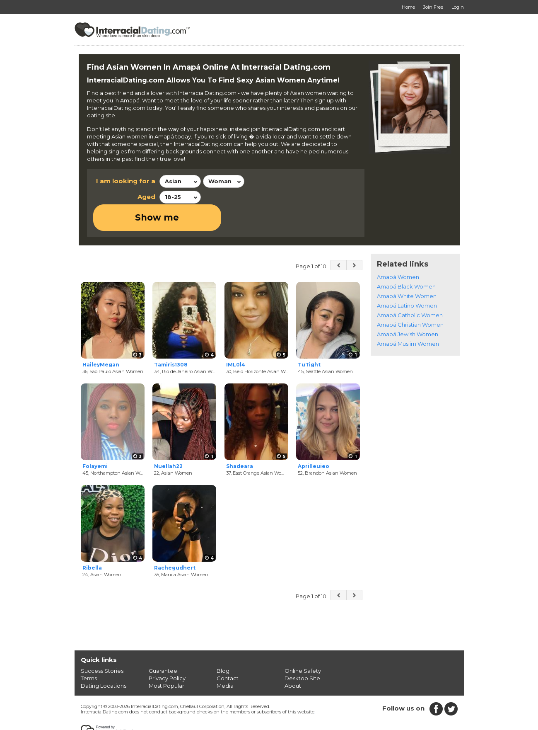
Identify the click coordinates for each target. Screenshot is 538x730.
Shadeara (239, 440)
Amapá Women (398, 250)
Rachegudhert (174, 541)
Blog (223, 644)
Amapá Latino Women (407, 279)
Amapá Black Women (406, 260)
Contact (228, 651)
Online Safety (303, 644)
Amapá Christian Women (410, 298)
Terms (89, 651)
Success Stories (102, 644)
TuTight (309, 338)
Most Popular (166, 659)
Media (225, 659)
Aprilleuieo (313, 440)
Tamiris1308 (171, 338)
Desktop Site (302, 651)
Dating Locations (103, 659)
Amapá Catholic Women (410, 288)
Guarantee (163, 644)
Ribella (92, 541)
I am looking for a (125, 181)
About (293, 659)
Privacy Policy (167, 651)
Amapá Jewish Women (407, 307)
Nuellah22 (168, 440)
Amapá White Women (407, 269)
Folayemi (95, 440)
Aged (146, 197)
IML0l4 (235, 338)
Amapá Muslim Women (408, 317)
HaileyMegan (100, 338)
